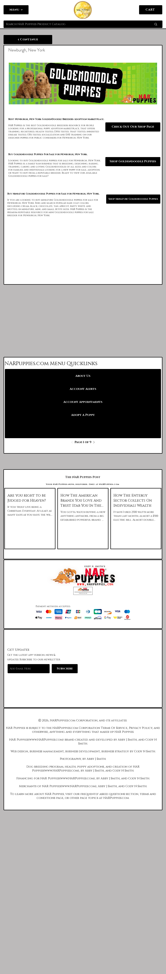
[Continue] (28, 39)
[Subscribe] (65, 668)
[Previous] (73, 442)
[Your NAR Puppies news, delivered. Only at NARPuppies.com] (82, 484)
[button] (83, 591)
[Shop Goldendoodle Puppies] (132, 161)
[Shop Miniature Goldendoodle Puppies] (133, 199)
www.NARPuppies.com (46, 740)
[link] (158, 9)
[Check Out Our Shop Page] (132, 127)
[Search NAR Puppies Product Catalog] (74, 24)
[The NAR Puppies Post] (82, 477)
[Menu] (16, 9)
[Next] (93, 442)
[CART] (150, 9)
